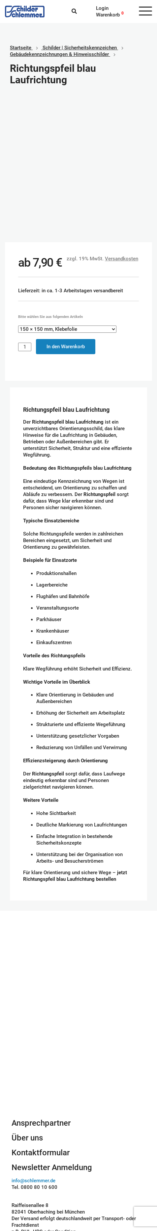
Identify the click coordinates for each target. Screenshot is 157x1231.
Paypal (90, 1165)
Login (102, 8)
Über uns (27, 998)
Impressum (24, 1171)
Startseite (20, 48)
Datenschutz (25, 1178)
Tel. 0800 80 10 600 (34, 1047)
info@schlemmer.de (33, 1041)
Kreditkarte (95, 1178)
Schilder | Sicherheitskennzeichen (80, 48)
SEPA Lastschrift (101, 1171)
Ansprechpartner (41, 983)
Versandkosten (121, 119)
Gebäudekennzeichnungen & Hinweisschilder (59, 54)
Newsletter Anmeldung (52, 1027)
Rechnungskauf (100, 1191)
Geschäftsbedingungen (37, 1165)
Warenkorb (108, 15)
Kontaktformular (41, 1012)
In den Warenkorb (66, 207)
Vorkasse (94, 1185)
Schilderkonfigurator (78, 923)
